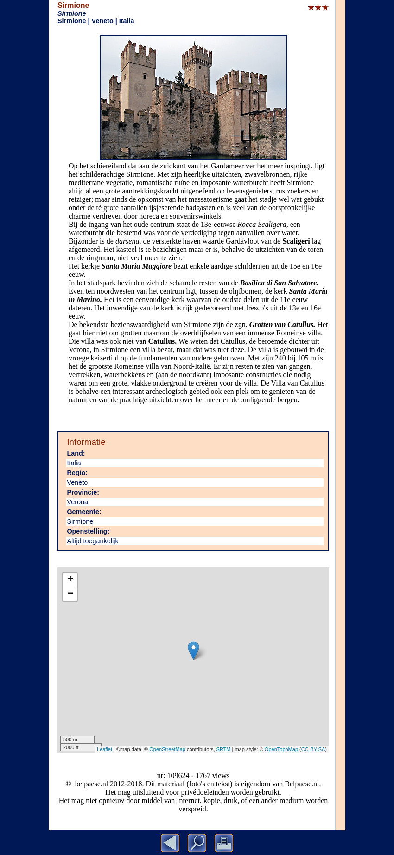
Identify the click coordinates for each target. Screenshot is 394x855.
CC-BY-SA (313, 749)
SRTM (223, 749)
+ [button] (70, 580)
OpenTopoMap (281, 749)
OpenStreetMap (167, 749)
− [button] (70, 594)
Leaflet (104, 749)
